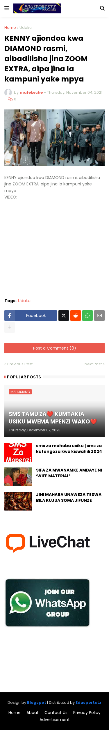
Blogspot (36, 702)
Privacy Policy (87, 712)
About (32, 712)
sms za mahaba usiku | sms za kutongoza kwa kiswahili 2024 (69, 448)
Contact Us (55, 712)
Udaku (25, 27)
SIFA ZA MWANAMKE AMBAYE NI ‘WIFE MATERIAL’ (69, 473)
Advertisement (55, 719)
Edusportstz (88, 702)
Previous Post (20, 364)
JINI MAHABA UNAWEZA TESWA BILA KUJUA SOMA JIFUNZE (68, 497)
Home (10, 27)
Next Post (93, 364)
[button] (6, 8)
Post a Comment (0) (54, 348)
